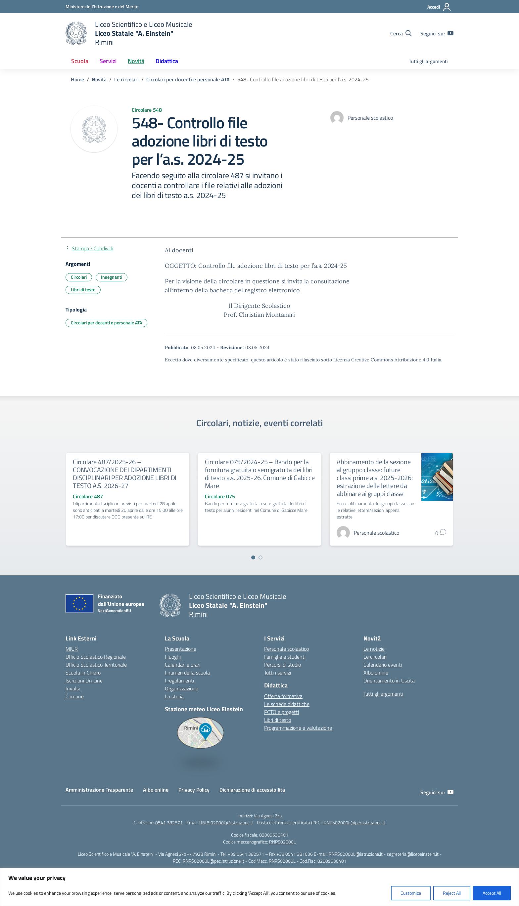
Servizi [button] (108, 61)
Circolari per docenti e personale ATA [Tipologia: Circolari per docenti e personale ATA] (106, 322)
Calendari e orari (182, 665)
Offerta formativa (283, 696)
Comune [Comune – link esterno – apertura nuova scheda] (75, 696)
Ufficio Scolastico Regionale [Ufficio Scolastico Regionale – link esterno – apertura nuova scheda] (96, 657)
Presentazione (180, 649)
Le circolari (375, 657)
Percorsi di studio (282, 665)
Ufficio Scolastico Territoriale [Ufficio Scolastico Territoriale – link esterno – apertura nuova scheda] (96, 665)
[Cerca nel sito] (401, 33)
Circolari (79, 276)
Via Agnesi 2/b (268, 815)
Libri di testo (83, 289)
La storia (174, 696)
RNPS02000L (282, 841)
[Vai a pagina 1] (253, 557)
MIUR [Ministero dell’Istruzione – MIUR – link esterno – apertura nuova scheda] (72, 649)
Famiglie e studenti (285, 657)
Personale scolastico (286, 649)
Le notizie (374, 649)
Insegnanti (111, 276)
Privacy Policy (194, 790)
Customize (411, 892)
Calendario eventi (382, 665)
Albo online (375, 673)
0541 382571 (169, 822)
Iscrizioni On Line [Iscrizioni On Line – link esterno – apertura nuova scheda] (84, 680)
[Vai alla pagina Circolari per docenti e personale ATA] (188, 79)
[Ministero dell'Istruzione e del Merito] (102, 6)
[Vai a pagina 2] (260, 557)
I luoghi (173, 657)
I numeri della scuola (187, 673)
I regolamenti (179, 680)
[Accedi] (439, 7)
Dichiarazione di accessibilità (252, 790)
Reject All (452, 892)
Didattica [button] (167, 61)
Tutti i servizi (277, 673)
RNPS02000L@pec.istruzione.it (354, 822)
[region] (259, 887)
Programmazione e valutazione (298, 728)
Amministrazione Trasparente (99, 790)
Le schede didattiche (286, 704)
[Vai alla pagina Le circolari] (126, 79)
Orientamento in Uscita (389, 680)
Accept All (492, 892)
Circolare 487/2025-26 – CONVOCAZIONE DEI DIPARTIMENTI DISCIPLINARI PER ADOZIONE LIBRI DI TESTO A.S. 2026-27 (124, 474)
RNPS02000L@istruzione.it (226, 822)
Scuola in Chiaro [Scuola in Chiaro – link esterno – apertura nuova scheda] (83, 673)
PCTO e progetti (281, 712)
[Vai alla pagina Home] (77, 79)
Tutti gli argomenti (428, 61)
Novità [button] (136, 61)
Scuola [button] (79, 61)
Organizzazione (181, 688)
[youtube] (450, 33)
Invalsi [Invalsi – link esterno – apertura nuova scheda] (73, 688)
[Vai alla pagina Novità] (99, 79)
